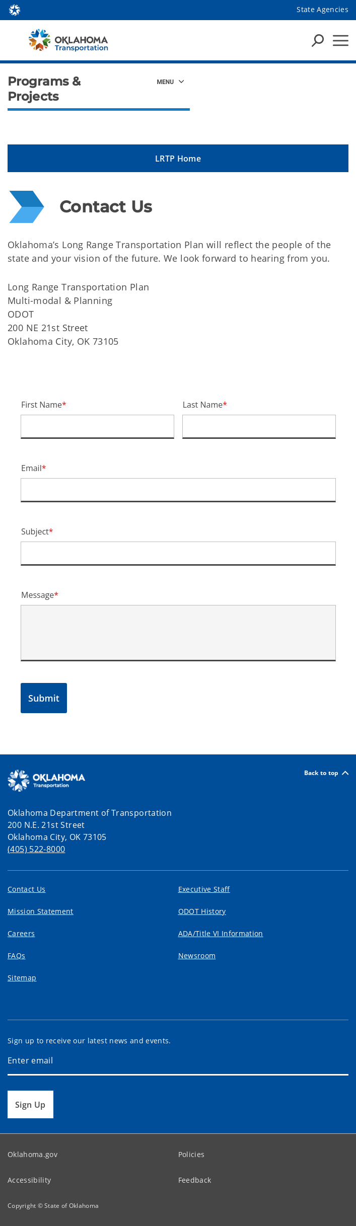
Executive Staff (204, 889)
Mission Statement (41, 911)
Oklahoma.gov (32, 1154)
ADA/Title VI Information (220, 933)
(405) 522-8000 (36, 849)
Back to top (326, 773)
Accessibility (29, 1180)
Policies (191, 1154)
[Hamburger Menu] (340, 40)
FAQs (16, 955)
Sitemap (22, 977)
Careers (21, 933)
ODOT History (202, 911)
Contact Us (26, 889)
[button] (178, 158)
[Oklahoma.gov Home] (15, 9)
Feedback (194, 1180)
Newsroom (197, 955)
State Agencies (322, 9)
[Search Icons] (318, 40)
